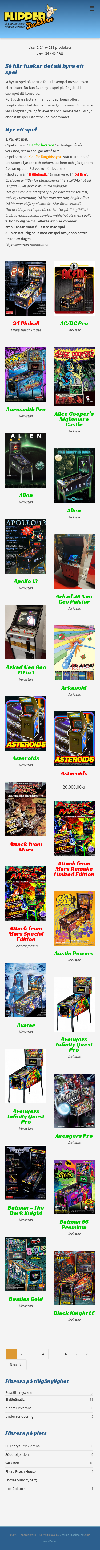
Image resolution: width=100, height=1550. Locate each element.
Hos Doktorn (15, 1488)
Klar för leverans (18, 1408)
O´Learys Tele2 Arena (22, 1446)
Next (16, 1364)
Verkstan (12, 1463)
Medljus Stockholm (71, 1535)
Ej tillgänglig (15, 1399)
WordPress (49, 1541)
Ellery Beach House (20, 1471)
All (61, 53)
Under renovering (19, 1416)
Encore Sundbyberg (21, 1480)
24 (47, 53)
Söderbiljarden (17, 1454)
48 (54, 53)
